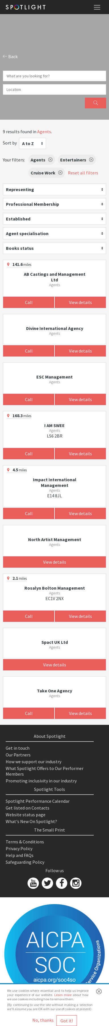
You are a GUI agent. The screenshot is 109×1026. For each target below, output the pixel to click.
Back (10, 56)
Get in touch (18, 748)
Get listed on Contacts (27, 808)
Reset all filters (83, 173)
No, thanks (43, 1020)
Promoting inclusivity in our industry (41, 781)
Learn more (63, 995)
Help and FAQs (19, 855)
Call (29, 302)
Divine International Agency (54, 328)
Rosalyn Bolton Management (54, 588)
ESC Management (54, 377)
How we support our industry (33, 761)
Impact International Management (54, 482)
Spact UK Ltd (54, 642)
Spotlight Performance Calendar (38, 801)
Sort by (10, 143)
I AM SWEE (54, 425)
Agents (44, 131)
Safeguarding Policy (25, 862)
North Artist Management (54, 539)
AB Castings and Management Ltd (54, 277)
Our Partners (18, 755)
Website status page (25, 814)
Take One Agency (54, 691)
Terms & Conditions (25, 842)
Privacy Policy (19, 848)
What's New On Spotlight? (31, 821)
